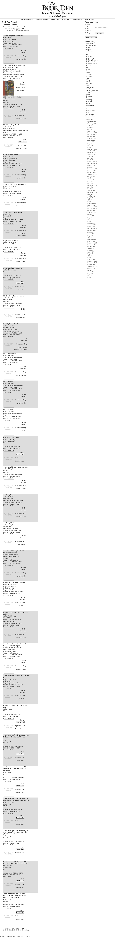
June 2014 (90, 272)
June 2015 (90, 252)
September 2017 (92, 212)
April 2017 (90, 219)
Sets (87, 109)
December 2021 (92, 162)
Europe (88, 69)
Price (25, 27)
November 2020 (92, 171)
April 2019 (90, 187)
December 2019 (92, 185)
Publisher (88, 31)
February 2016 (91, 239)
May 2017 (90, 218)
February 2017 (91, 223)
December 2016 (92, 227)
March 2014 (90, 277)
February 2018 (91, 203)
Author (18, 27)
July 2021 (90, 167)
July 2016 (90, 232)
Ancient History (90, 44)
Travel (87, 118)
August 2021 (91, 165)
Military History (90, 87)
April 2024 (90, 129)
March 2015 (90, 257)
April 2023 (90, 145)
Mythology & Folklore (92, 91)
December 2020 (92, 169)
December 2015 (92, 243)
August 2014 (91, 268)
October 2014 (91, 265)
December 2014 (92, 261)
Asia (87, 55)
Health (87, 78)
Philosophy (89, 96)
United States (90, 120)
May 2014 (90, 274)
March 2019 (90, 189)
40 (19, 31)
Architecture (89, 51)
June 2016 (90, 234)
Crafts (87, 67)
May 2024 (90, 127)
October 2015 (91, 247)
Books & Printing (91, 58)
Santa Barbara (90, 105)
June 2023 (90, 142)
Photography (89, 98)
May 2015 (90, 254)
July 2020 (90, 178)
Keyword (87, 24)
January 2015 (91, 259)
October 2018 (91, 196)
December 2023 (92, 133)
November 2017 (92, 209)
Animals (88, 47)
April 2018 (90, 200)
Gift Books (89, 76)
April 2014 (90, 275)
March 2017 (90, 221)
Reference (89, 101)
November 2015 (92, 245)
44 (22, 31)
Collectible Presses (91, 64)
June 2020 (90, 180)
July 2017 (90, 214)
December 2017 (92, 207)
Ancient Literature (91, 45)
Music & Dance (90, 89)
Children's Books (91, 62)
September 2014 (92, 266)
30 (17, 31)
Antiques (88, 49)
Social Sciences (90, 110)
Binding (87, 33)
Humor (88, 82)
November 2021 (92, 163)
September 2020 (92, 174)
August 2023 (91, 140)
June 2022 (90, 156)
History (88, 80)
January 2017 (91, 225)
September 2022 (92, 153)
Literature (89, 83)
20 (14, 31)
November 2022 (92, 149)
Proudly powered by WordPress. (25, 947)
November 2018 (92, 194)
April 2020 (90, 183)
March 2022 (90, 160)
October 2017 (91, 210)
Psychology (89, 100)
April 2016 (90, 238)
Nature (88, 92)
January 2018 (91, 205)
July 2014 (90, 270)
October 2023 (91, 136)
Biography (89, 56)
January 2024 (91, 131)
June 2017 (90, 216)
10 (11, 31)
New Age (88, 94)
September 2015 (92, 248)
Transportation (90, 116)
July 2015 (90, 250)
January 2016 (91, 241)
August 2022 (91, 154)
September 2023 (92, 138)
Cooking (88, 65)
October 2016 (91, 230)
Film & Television (91, 71)
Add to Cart (22, 143)
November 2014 (92, 263)
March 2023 (90, 147)
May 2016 (90, 236)
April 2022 (90, 158)
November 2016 (92, 228)
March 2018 (90, 201)
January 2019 (91, 191)
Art (86, 53)
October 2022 (91, 151)
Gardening (89, 74)
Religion (88, 103)
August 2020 (91, 176)
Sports (87, 112)
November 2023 (92, 135)
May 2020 (90, 182)
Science (88, 107)
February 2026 (91, 124)
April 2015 (90, 256)
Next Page (26, 31)
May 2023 (90, 144)
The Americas (90, 114)
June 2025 (90, 126)
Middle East (89, 85)
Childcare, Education (92, 60)
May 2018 (90, 198)
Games (88, 73)
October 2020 (91, 173)
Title (10, 27)
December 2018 (92, 192)
